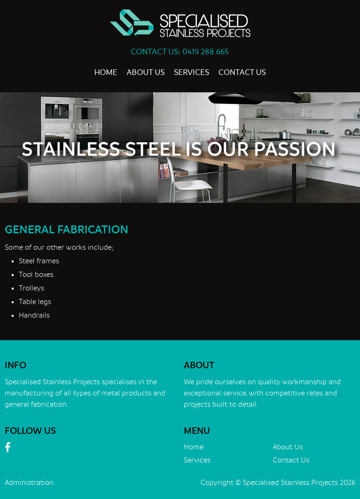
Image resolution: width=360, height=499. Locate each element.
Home (105, 72)
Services (191, 72)
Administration (29, 483)
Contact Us (242, 72)
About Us (146, 72)
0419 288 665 (205, 51)
